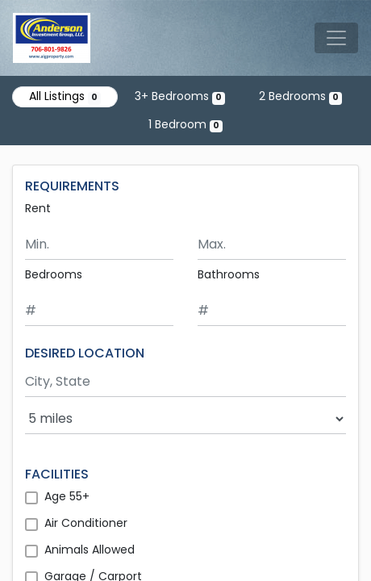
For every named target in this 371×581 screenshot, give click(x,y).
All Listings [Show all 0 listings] (65, 96)
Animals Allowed (89, 549)
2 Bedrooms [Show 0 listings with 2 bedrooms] (300, 96)
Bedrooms (53, 274)
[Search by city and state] (185, 382)
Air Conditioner (85, 523)
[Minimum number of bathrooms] (272, 311)
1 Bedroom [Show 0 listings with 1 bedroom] (185, 124)
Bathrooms (229, 274)
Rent (38, 208)
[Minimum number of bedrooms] (99, 311)
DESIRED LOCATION (84, 353)
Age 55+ (67, 496)
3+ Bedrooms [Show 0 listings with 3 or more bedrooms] (180, 96)
